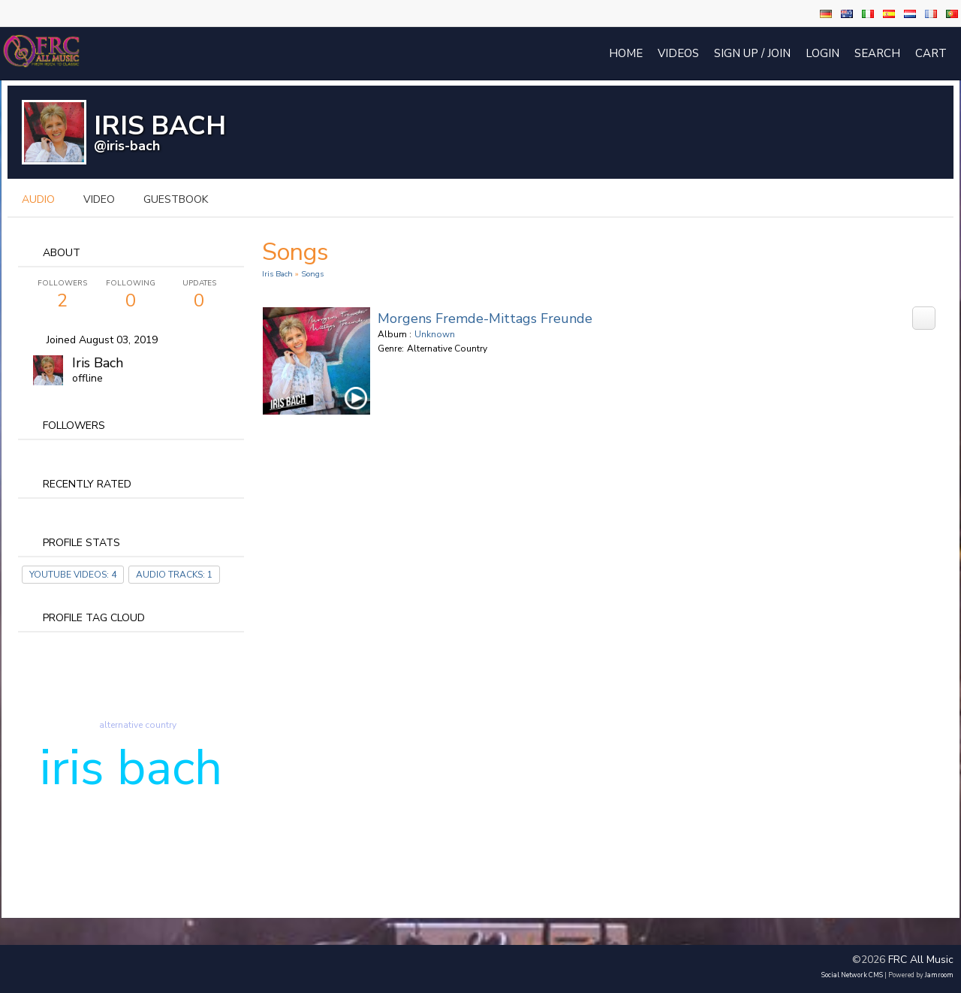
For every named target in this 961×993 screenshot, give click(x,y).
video (99, 199)
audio (38, 199)
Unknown (434, 334)
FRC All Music (920, 959)
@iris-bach (127, 146)
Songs (312, 273)
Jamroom (939, 974)
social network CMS (852, 974)
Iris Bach (97, 363)
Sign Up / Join (752, 53)
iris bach (131, 767)
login (822, 53)
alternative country (137, 725)
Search (877, 53)
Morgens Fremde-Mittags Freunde (485, 318)
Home (626, 53)
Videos (678, 53)
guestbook (175, 199)
